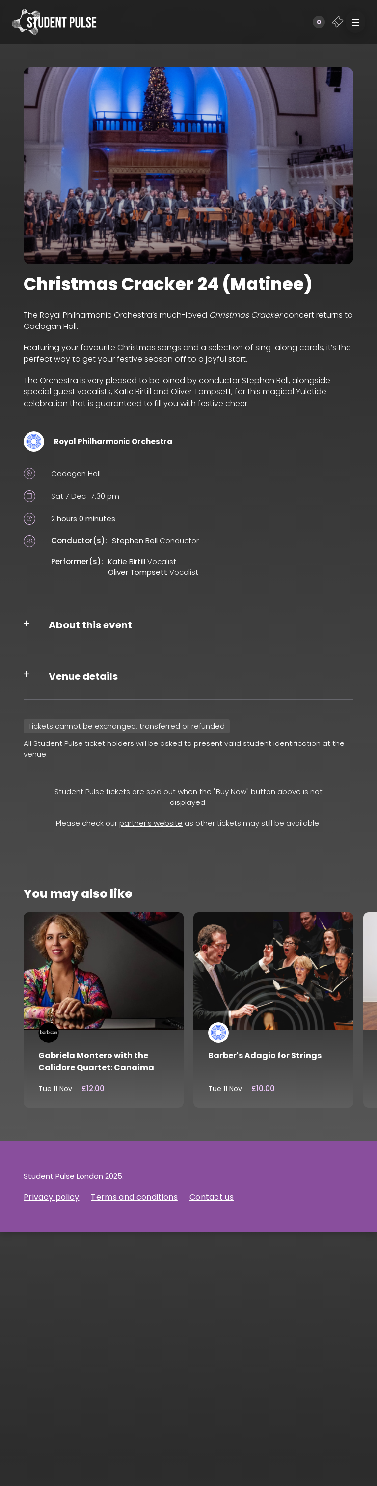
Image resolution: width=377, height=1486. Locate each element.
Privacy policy (51, 1197)
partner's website (151, 823)
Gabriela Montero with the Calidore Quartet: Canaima (96, 1061)
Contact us (211, 1197)
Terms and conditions (134, 1197)
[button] (355, 22)
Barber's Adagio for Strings (265, 1055)
